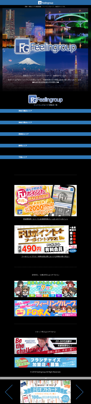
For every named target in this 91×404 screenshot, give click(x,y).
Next (80, 392)
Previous (12, 392)
